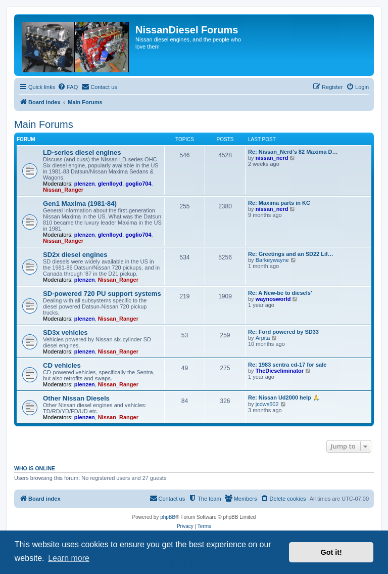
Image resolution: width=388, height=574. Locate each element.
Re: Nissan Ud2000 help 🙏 (284, 397)
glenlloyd (110, 184)
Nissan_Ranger (63, 190)
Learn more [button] (68, 558)
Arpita (263, 338)
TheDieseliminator (280, 371)
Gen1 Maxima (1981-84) (80, 203)
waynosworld (273, 299)
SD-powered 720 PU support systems (102, 293)
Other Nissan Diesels (76, 398)
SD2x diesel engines (75, 254)
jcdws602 (267, 404)
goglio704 (138, 184)
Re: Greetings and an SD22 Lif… (290, 254)
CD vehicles (62, 365)
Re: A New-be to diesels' (280, 293)
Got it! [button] (331, 552)
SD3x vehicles (65, 332)
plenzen (84, 184)
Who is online (34, 468)
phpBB (167, 517)
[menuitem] (68, 87)
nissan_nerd (272, 158)
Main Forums (43, 124)
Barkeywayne (272, 260)
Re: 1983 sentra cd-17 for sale (287, 365)
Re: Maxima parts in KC (279, 203)
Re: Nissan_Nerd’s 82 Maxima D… (293, 152)
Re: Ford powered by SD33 (283, 332)
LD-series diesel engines (82, 152)
